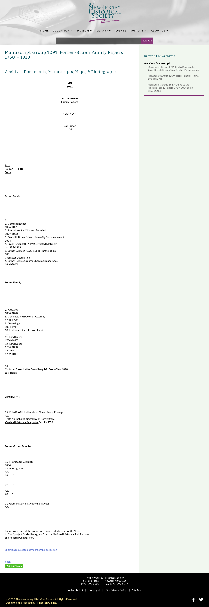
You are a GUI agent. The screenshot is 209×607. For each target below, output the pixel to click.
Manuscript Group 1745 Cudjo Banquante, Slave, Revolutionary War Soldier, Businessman (173, 68)
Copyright (94, 589)
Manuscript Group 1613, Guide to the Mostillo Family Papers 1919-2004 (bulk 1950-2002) (170, 87)
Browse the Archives (159, 56)
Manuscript (163, 63)
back (8, 561)
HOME (44, 30)
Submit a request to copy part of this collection (31, 549)
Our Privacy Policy (116, 589)
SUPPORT (137, 30)
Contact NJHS (74, 589)
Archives (149, 63)
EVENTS (120, 30)
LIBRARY (102, 30)
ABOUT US (158, 30)
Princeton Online (46, 602)
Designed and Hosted (19, 602)
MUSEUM (83, 30)
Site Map (137, 589)
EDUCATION (61, 30)
